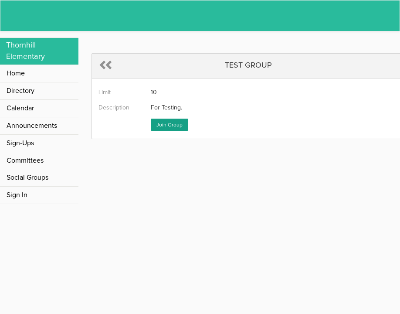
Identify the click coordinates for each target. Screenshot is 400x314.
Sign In (17, 194)
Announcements (32, 125)
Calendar (20, 108)
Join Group (169, 125)
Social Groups (27, 177)
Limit (104, 92)
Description (113, 108)
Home (16, 73)
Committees (25, 160)
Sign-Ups (20, 143)
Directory (20, 90)
